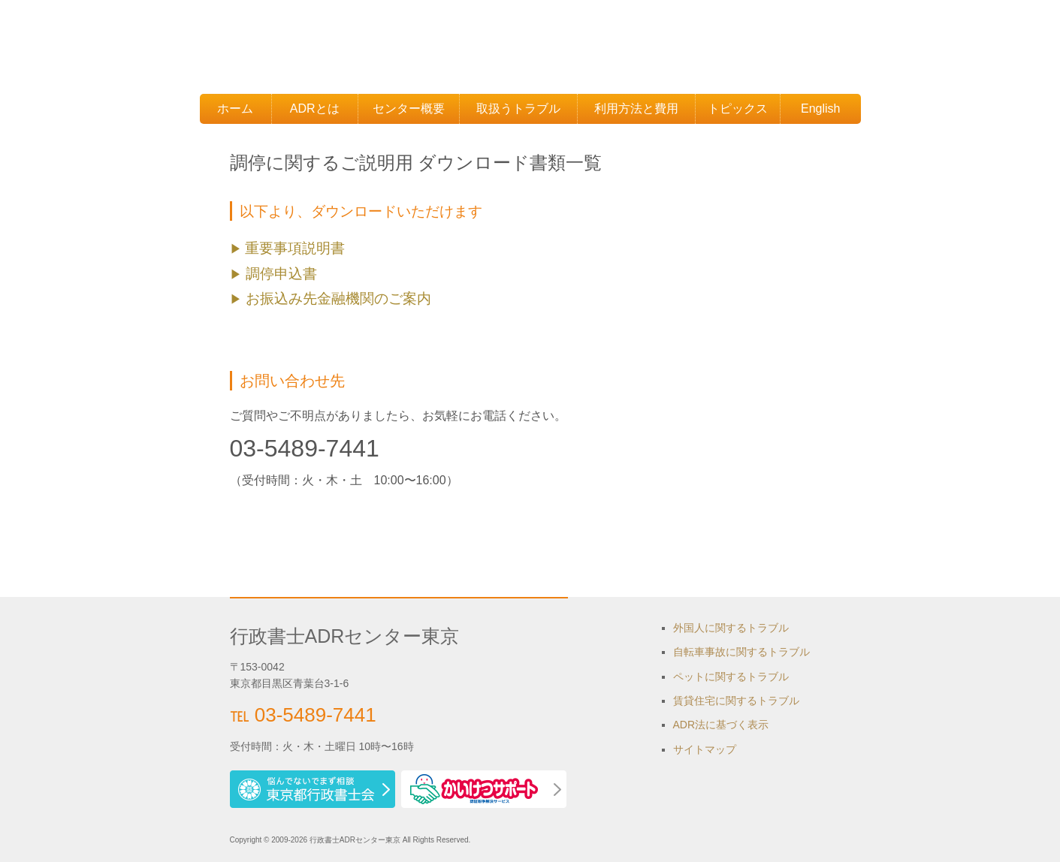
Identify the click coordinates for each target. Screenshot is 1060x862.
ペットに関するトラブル (731, 677)
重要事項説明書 (295, 248)
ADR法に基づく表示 (721, 725)
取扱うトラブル (518, 108)
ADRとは (315, 108)
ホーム (235, 108)
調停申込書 (279, 274)
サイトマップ (704, 749)
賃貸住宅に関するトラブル (736, 701)
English (820, 108)
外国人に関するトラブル (731, 628)
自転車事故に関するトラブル (741, 652)
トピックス (738, 108)
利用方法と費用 (636, 108)
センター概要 (409, 108)
